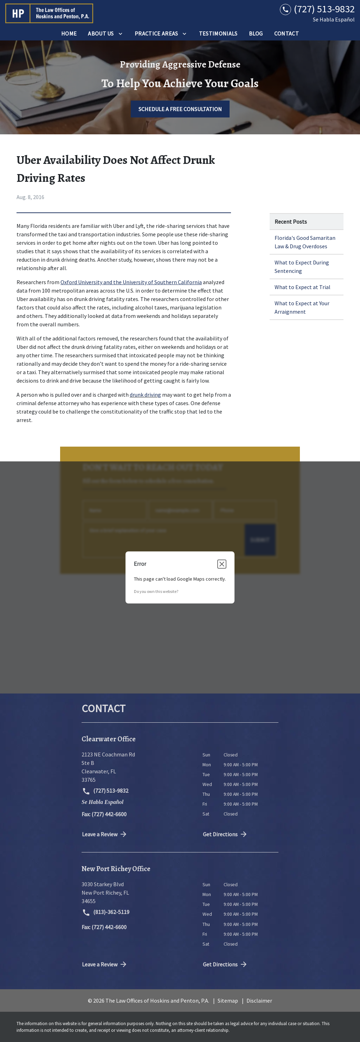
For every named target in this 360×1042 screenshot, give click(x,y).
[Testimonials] (218, 33)
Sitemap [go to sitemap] (228, 1000)
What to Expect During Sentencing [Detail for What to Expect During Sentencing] (302, 266)
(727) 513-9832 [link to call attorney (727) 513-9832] (105, 791)
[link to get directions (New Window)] (137, 767)
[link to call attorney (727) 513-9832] (317, 9)
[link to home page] (49, 13)
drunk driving (145, 394)
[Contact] (286, 33)
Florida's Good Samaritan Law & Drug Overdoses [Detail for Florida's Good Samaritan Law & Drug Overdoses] (305, 242)
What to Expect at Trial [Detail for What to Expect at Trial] (302, 286)
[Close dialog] (222, 564)
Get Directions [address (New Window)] (225, 834)
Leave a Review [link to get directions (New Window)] (105, 834)
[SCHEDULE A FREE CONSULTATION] (180, 109)
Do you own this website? (156, 591)
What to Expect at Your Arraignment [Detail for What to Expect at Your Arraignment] (302, 307)
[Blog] (256, 33)
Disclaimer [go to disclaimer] (259, 1000)
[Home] (68, 33)
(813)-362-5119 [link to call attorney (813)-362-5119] (105, 912)
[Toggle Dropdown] (120, 33)
